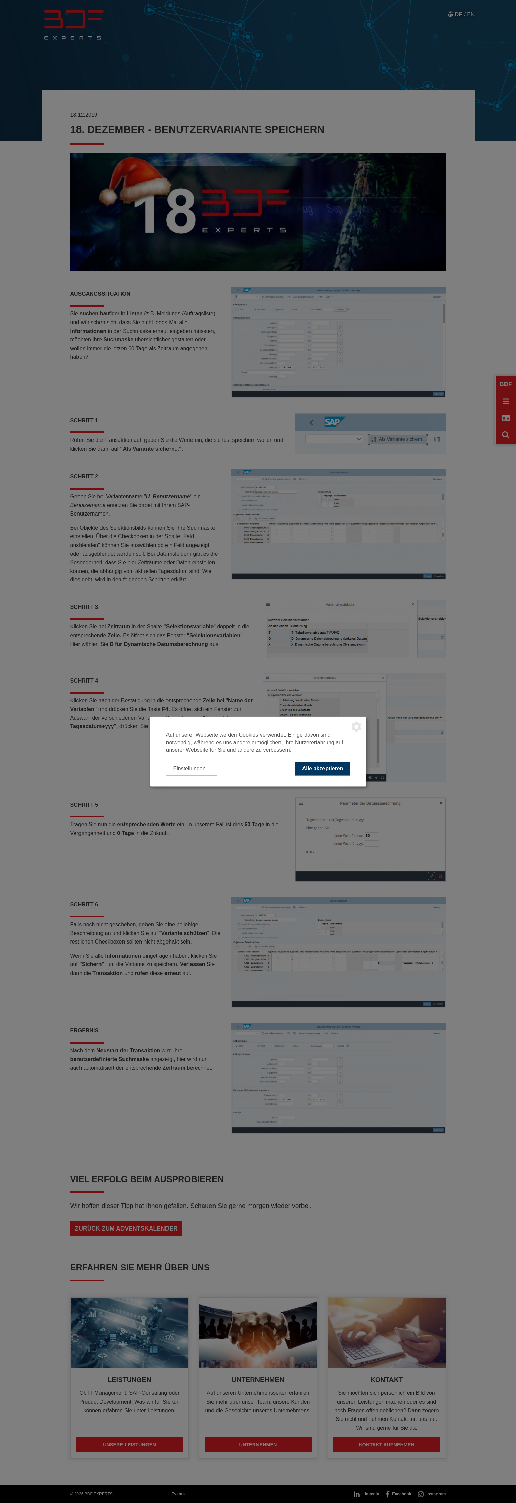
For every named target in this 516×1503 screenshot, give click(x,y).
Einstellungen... (191, 768)
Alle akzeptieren (322, 768)
